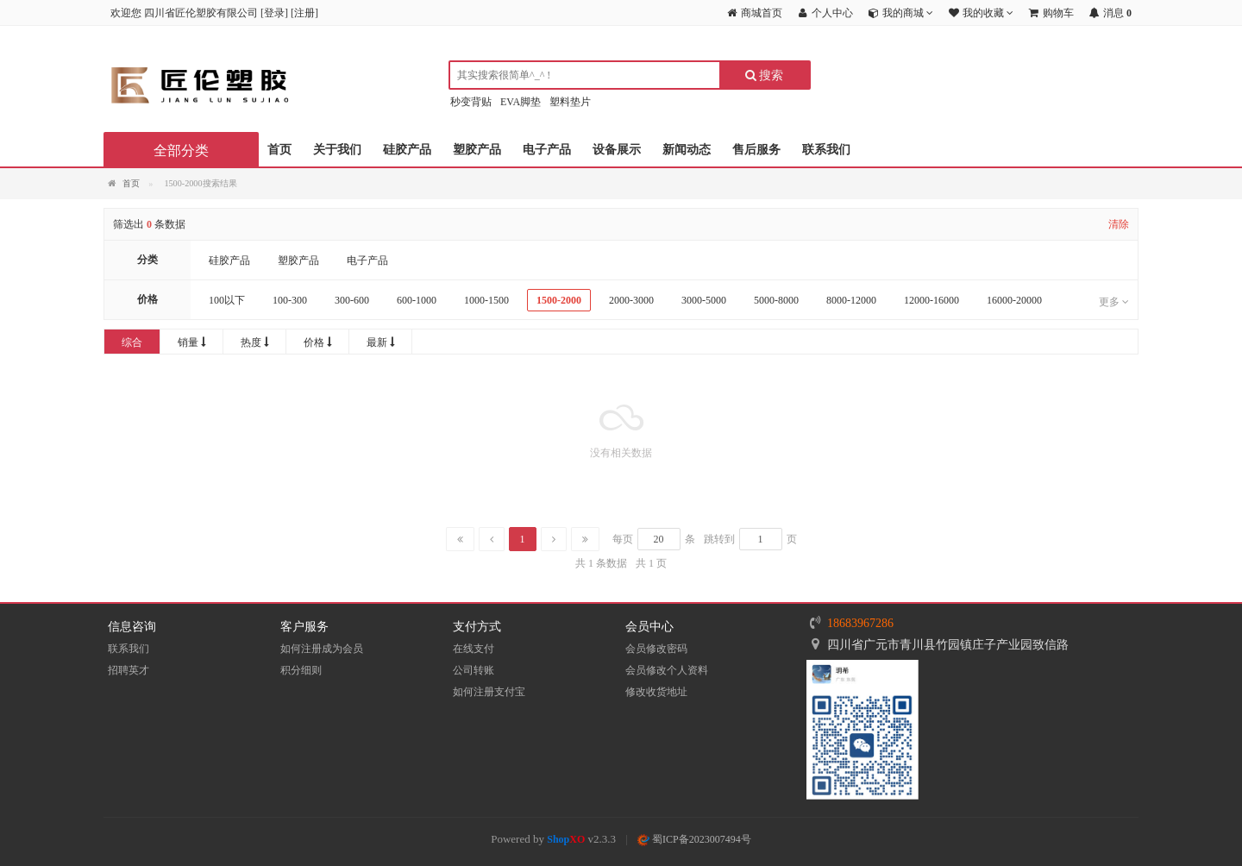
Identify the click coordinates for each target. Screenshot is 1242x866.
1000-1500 (486, 300)
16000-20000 (1014, 300)
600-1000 (416, 300)
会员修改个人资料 (666, 670)
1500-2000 (558, 300)
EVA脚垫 (520, 102)
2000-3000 (631, 300)
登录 (274, 13)
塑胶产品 (477, 149)
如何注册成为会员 (321, 649)
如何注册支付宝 (489, 692)
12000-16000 (931, 300)
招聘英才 (128, 670)
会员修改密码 (656, 649)
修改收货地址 (656, 692)
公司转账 (473, 670)
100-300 (290, 300)
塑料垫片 (570, 102)
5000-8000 (776, 300)
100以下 (227, 300)
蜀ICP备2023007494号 (694, 839)
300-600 (352, 300)
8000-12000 (851, 300)
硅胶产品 (407, 149)
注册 (304, 13)
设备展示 (617, 149)
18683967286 (860, 623)
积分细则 (301, 670)
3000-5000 (703, 300)
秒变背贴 (471, 102)
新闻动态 (686, 149)
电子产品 (547, 149)
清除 (1118, 224)
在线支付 (473, 649)
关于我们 (337, 149)
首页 (279, 149)
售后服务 (756, 149)
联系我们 (826, 149)
